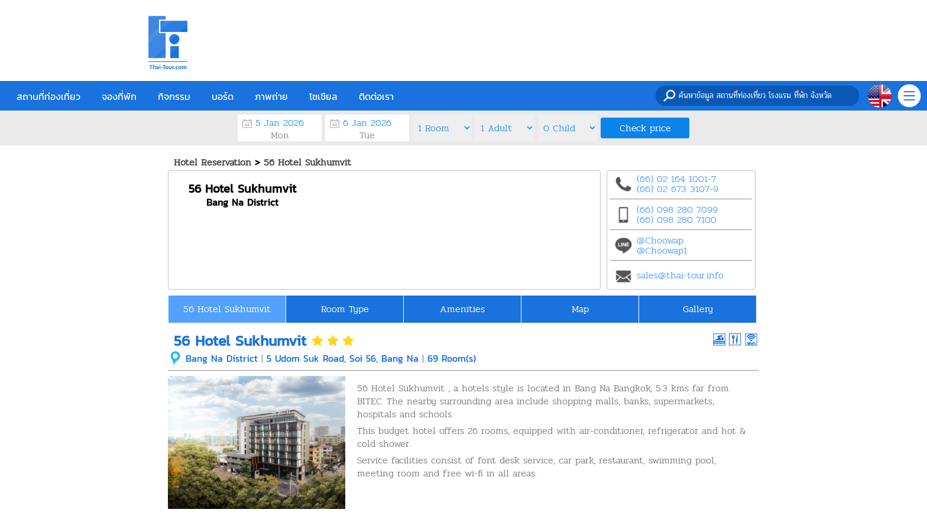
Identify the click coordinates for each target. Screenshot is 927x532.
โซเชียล (323, 96)
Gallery (698, 308)
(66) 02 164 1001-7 (676, 178)
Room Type (345, 308)
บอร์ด (223, 96)
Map (580, 308)
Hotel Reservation (212, 162)
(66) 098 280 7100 (677, 219)
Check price (645, 128)
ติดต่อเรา (376, 96)
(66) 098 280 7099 (677, 209)
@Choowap (660, 240)
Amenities (462, 308)
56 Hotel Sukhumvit (307, 162)
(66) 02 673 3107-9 (677, 188)
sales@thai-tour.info (680, 275)
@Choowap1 (662, 250)
